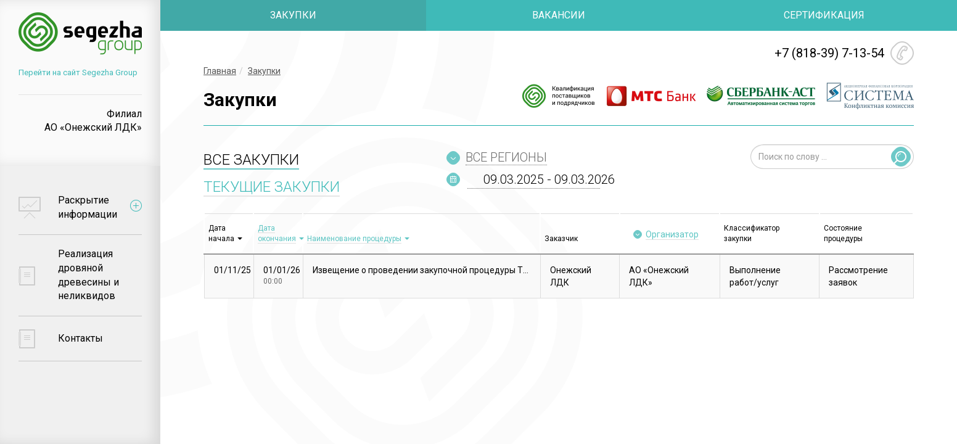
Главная (219, 71)
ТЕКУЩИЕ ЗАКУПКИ (271, 186)
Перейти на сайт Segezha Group (78, 72)
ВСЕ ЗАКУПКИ (251, 159)
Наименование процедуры (354, 238)
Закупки (264, 71)
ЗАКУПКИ (293, 15)
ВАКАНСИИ (558, 15)
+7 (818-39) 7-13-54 (829, 53)
